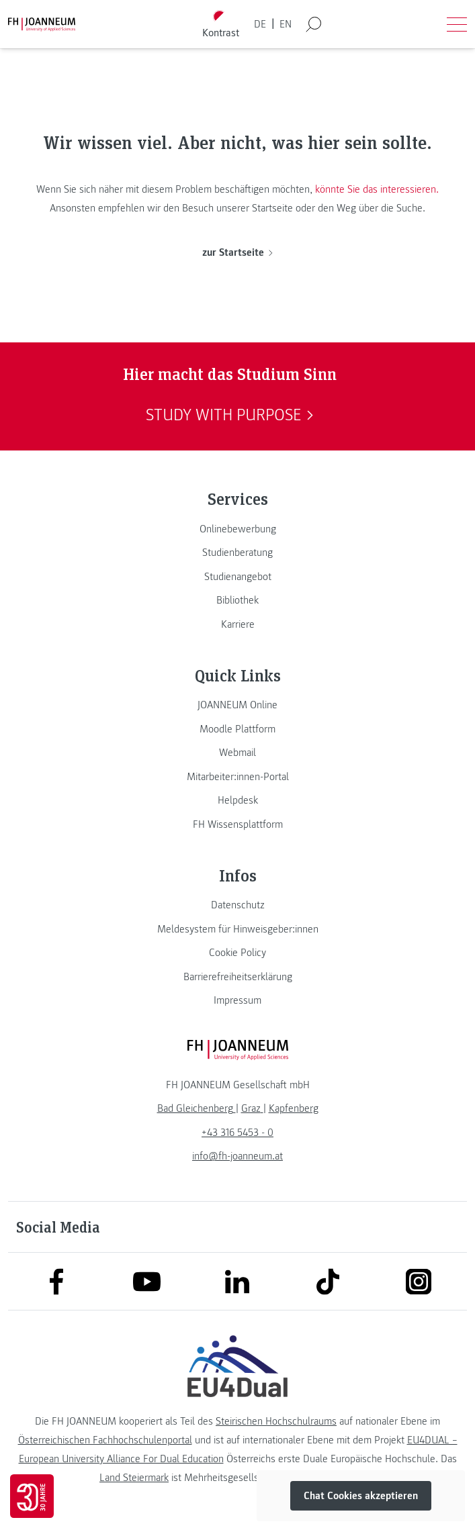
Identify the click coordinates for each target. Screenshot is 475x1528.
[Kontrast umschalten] (220, 24)
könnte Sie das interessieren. (377, 189)
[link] (237, 529)
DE (260, 24)
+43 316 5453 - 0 (237, 1132)
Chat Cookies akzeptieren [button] (361, 1495)
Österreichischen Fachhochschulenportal (105, 1440)
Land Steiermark (134, 1477)
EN (285, 24)
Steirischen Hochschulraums (276, 1421)
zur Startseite (237, 252)
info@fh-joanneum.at (237, 1156)
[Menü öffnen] (457, 24)
